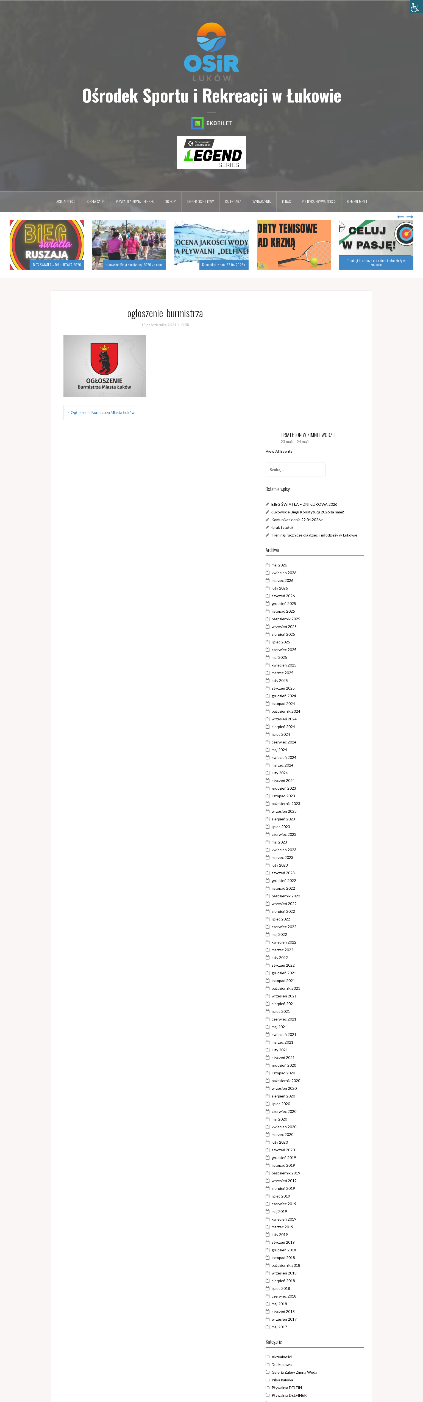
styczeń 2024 (298, 657)
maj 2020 (295, 996)
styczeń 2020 (298, 1026)
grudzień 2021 (299, 849)
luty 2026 (295, 465)
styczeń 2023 (298, 749)
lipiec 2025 (296, 518)
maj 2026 (295, 441)
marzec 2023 (298, 734)
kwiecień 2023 (299, 726)
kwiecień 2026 (299, 449)
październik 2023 (301, 680)
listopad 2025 (299, 488)
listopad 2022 (299, 765)
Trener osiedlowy (200, 201)
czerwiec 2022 (299, 803)
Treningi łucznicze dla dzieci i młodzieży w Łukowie (376, 262)
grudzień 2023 (299, 665)
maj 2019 (295, 1088)
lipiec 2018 (296, 1165)
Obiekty (170, 201)
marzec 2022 (298, 826)
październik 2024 (301, 588)
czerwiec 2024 (299, 618)
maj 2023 (295, 719)
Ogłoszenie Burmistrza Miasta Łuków (103, 412)
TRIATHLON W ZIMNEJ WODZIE (323, 305)
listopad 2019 (299, 1042)
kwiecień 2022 (299, 819)
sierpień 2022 (299, 788)
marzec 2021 (298, 919)
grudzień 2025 (299, 480)
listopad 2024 (299, 580)
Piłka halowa (298, 1256)
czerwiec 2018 (299, 1173)
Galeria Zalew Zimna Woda (310, 1248)
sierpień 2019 (299, 1065)
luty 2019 (295, 1111)
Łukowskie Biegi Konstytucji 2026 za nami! (134, 264)
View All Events (294, 321)
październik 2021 (301, 865)
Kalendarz (233, 201)
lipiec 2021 (296, 888)
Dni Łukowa (297, 1241)
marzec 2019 (298, 1103)
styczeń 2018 (298, 1188)
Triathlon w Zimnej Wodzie (310, 1287)
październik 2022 (301, 772)
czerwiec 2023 (299, 711)
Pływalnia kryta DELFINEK (135, 201)
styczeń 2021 (298, 934)
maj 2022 (295, 811)
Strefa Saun (96, 201)
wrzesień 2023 (299, 688)
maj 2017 (295, 1203)
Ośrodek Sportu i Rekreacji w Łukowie (211, 94)
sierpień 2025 (299, 511)
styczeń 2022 (298, 842)
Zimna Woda (298, 1302)
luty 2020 (295, 1019)
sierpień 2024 (299, 603)
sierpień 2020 (299, 972)
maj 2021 (295, 903)
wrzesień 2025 (299, 503)
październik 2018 (301, 1142)
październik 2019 (301, 1049)
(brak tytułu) (297, 398)
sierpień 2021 (299, 880)
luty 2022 (295, 834)
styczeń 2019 (298, 1119)
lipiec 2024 (296, 611)
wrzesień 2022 (299, 780)
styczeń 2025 (298, 565)
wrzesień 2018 (299, 1149)
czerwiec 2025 (299, 526)
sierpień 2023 (299, 695)
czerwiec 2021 (299, 896)
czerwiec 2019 (299, 1080)
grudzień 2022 (299, 757)
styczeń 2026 (298, 472)
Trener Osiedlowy (302, 1279)
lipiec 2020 (296, 980)
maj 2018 (295, 1180)
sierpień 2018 (299, 1157)
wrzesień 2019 (299, 1057)
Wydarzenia (261, 201)
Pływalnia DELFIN (302, 1264)
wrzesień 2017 (299, 1196)
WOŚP (293, 1295)
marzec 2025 (298, 549)
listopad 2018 (299, 1134)
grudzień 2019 (299, 1034)
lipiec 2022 (296, 795)
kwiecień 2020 (299, 1003)
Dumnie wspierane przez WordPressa (87, 1394)
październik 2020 (301, 957)
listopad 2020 (299, 949)
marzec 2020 (298, 1011)
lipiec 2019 (296, 1073)
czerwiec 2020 (299, 988)
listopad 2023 (299, 672)
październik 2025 (301, 495)
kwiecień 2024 (299, 634)
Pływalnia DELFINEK (304, 1272)
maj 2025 (295, 534)
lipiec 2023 (296, 703)
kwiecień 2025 (299, 542)
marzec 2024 (298, 642)
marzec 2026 (298, 457)
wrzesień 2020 (299, 965)
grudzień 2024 (299, 572)
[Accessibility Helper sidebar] (416, 6)
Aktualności (66, 201)
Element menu (357, 201)
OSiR (185, 325)
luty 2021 (295, 926)
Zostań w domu (300, 1310)
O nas (286, 201)
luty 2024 (295, 649)
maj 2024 (295, 626)
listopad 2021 (299, 857)
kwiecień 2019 (299, 1096)
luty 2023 (295, 742)
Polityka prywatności (319, 201)
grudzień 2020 (299, 942)
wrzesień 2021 (299, 872)
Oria (140, 1394)
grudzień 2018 (299, 1126)
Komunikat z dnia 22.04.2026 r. (224, 264)
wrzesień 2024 (299, 595)
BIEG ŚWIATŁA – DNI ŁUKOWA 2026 (57, 264)
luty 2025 (295, 557)
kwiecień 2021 (299, 911)
